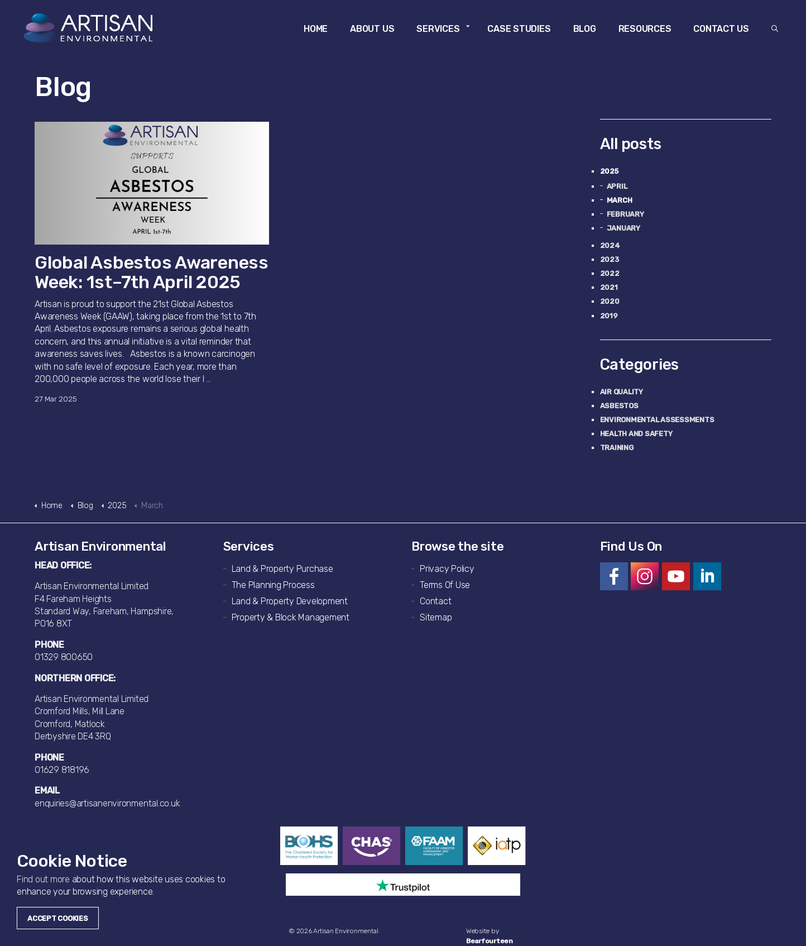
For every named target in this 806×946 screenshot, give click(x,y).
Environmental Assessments (657, 419)
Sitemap (436, 617)
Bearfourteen (489, 941)
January (623, 228)
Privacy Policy (447, 568)
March (619, 200)
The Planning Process (273, 585)
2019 (609, 316)
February (625, 214)
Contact (435, 601)
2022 (610, 273)
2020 (610, 301)
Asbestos (619, 406)
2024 (610, 245)
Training (617, 447)
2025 (609, 171)
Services (437, 28)
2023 (609, 259)
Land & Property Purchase (282, 568)
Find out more (43, 879)
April (617, 186)
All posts (630, 144)
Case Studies (518, 28)
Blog (584, 28)
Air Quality (621, 392)
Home (316, 28)
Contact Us (721, 28)
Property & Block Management (291, 617)
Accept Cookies (57, 918)
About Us (372, 28)
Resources (644, 28)
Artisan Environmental (90, 27)
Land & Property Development (290, 601)
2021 (609, 287)
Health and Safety (636, 433)
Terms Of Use (445, 585)
